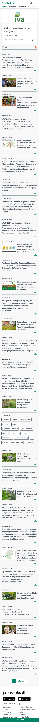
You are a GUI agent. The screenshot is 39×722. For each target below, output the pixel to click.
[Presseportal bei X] (16, 704)
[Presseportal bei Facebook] (14, 704)
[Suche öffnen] (31, 3)
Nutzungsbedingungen (27, 709)
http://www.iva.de (10, 35)
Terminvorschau (17, 442)
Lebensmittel (7, 438)
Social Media (24, 717)
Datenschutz (7, 714)
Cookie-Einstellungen (11, 717)
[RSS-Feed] (36, 47)
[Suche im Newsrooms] (19, 40)
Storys (4, 6)
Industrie (15, 424)
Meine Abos (32, 6)
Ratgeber (5, 424)
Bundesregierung (21, 438)
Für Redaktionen (25, 707)
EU (32, 438)
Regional (22, 6)
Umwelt (25, 433)
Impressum (7, 707)
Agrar (15, 420)
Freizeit (5, 442)
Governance (15, 433)
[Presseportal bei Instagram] (19, 703)
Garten (4, 433)
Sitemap (22, 714)
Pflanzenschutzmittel (10, 429)
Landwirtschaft (25, 420)
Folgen (19, 720)
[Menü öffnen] (35, 3)
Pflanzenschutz (26, 429)
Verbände (6, 420)
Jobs (21, 712)
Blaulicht (12, 6)
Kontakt (5, 709)
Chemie (29, 442)
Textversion (7, 712)
